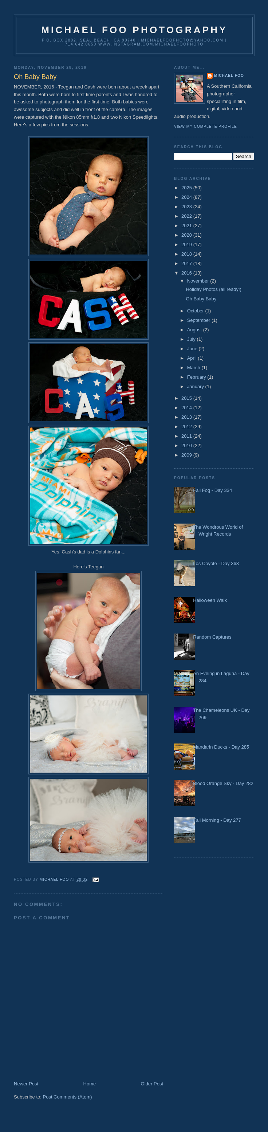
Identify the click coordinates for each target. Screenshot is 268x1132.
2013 (187, 417)
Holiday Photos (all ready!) (213, 289)
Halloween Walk (210, 600)
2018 (187, 254)
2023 (187, 206)
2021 (187, 225)
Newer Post (26, 1083)
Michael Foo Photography (134, 29)
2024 (187, 197)
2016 (187, 273)
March (194, 367)
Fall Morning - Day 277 (217, 820)
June (193, 348)
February (197, 377)
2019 (187, 244)
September (199, 320)
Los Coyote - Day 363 (216, 563)
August (195, 329)
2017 (187, 263)
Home (89, 1083)
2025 (187, 187)
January (196, 386)
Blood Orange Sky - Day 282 (223, 783)
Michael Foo (229, 76)
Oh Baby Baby (201, 298)
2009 (187, 455)
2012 (187, 426)
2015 (187, 398)
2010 (187, 445)
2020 (187, 235)
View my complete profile (205, 127)
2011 (187, 436)
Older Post (152, 1083)
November (198, 281)
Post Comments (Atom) (67, 1097)
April (192, 358)
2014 (187, 407)
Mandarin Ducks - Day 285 (221, 747)
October (196, 310)
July (192, 339)
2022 (187, 216)
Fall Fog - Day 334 (212, 490)
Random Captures (212, 637)
